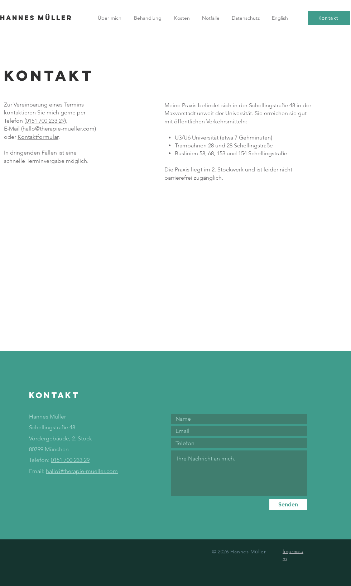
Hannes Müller (36, 18)
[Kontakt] (329, 18)
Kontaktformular (38, 136)
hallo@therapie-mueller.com (59, 128)
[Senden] (288, 504)
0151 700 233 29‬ (45, 120)
